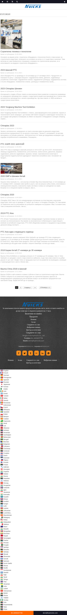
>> (35, 287)
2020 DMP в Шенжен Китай (13, 176)
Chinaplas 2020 (7, 195)
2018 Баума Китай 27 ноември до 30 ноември (21, 250)
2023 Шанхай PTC (9, 70)
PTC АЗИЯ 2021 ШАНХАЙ (12, 144)
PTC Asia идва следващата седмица (17, 232)
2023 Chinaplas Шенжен (11, 89)
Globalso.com (29, 346)
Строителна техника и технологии (16, 51)
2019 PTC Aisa (7, 213)
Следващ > (27, 287)
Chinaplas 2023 (7, 126)
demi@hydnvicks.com (36, 341)
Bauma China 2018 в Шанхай (13, 269)
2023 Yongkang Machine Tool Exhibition (18, 107)
